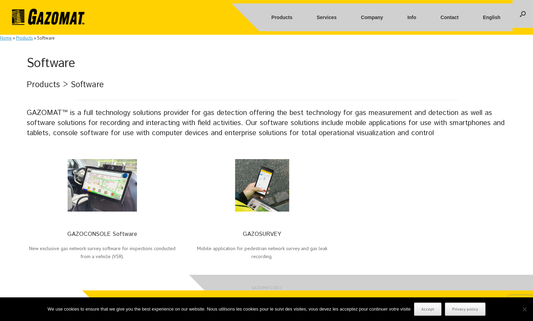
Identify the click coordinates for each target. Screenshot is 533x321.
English (491, 17)
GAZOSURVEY (262, 234)
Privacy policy (465, 309)
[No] (524, 309)
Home (6, 38)
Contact (449, 17)
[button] (523, 14)
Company (372, 17)
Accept (427, 309)
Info (411, 17)
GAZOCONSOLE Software (102, 234)
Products (282, 17)
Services (327, 17)
